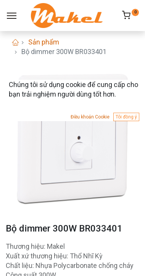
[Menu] (11, 15)
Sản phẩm (43, 42)
